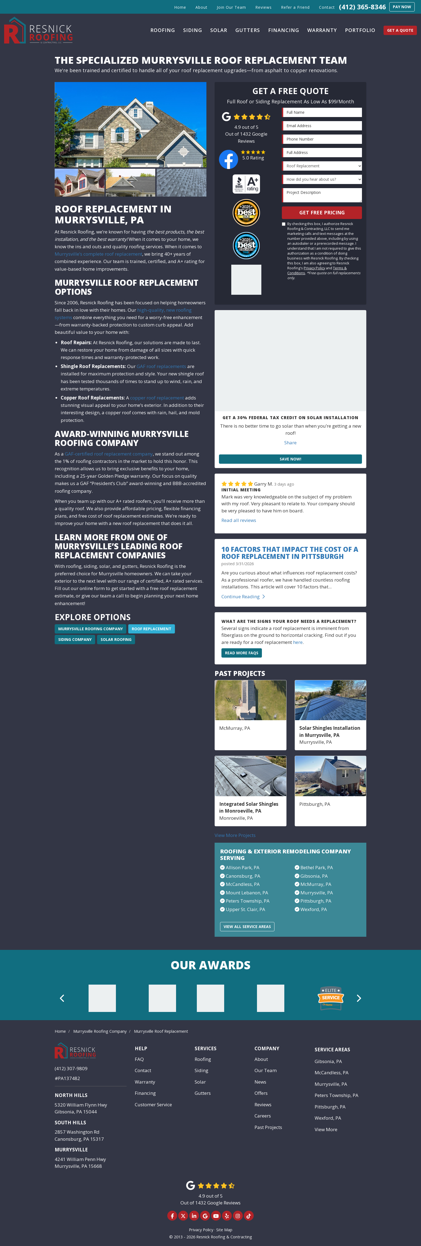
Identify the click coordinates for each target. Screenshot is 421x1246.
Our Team (266, 1070)
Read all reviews (238, 520)
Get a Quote (400, 30)
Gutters (203, 1093)
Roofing (203, 1059)
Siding (201, 1070)
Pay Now (402, 6)
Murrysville (71, 1149)
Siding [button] (192, 30)
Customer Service (153, 1104)
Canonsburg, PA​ (243, 876)
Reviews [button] (263, 7)
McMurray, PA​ (315, 884)
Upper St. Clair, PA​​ (245, 909)
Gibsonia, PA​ (314, 876)
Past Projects (268, 1127)
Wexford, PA (313, 909)
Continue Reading (243, 596)
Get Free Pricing (322, 212)
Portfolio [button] (360, 30)
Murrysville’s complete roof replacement (98, 254)
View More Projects (235, 835)
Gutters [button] (247, 30)
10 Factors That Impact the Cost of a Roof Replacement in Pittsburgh (289, 553)
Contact (143, 1070)
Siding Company (75, 639)
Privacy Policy (314, 267)
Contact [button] (327, 7)
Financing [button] (283, 30)
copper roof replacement (157, 398)
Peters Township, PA (336, 1095)
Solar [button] (218, 30)
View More (326, 1129)
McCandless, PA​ (243, 884)
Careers (263, 1116)
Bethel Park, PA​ (316, 867)
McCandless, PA (332, 1072)
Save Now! (290, 459)
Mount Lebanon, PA (247, 892)
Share (290, 442)
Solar (200, 1082)
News (260, 1082)
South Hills (70, 1122)
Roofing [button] (162, 30)
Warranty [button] (322, 30)
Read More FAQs (241, 652)
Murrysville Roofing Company (90, 628)
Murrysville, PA (316, 892)
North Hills (71, 1095)
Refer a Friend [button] (295, 7)
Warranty (145, 1082)
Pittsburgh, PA (315, 901)
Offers (261, 1093)
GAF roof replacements (161, 366)
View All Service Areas (247, 926)
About (261, 1059)
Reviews (263, 1104)
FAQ (139, 1059)
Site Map (224, 1229)
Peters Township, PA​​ (248, 901)
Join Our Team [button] (231, 7)
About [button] (201, 7)
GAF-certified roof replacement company (108, 454)
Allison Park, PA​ (242, 867)
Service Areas (332, 1049)
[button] (62, 998)
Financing (145, 1093)
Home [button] (180, 7)
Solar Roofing (116, 639)
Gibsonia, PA (328, 1061)
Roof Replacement (151, 628)
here (298, 642)
